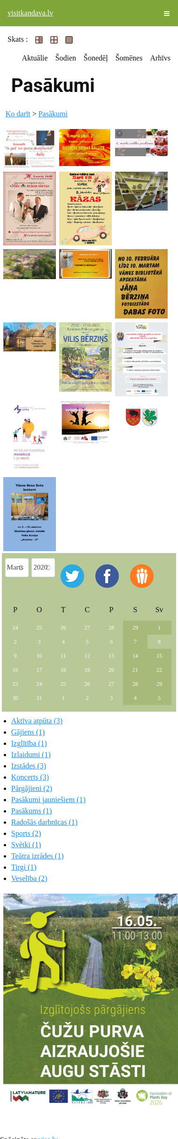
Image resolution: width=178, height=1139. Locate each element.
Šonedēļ (96, 58)
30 (15, 698)
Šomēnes (129, 58)
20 (111, 670)
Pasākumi (53, 114)
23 (15, 684)
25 (39, 627)
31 (39, 698)
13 (111, 656)
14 (135, 656)
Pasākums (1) (31, 811)
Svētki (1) (26, 845)
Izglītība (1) (29, 743)
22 (159, 670)
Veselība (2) (29, 878)
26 (63, 627)
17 (39, 670)
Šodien (65, 58)
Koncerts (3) (30, 777)
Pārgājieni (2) (31, 788)
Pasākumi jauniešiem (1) (48, 800)
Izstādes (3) (28, 766)
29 (135, 627)
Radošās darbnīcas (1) (44, 822)
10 (39, 656)
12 (87, 656)
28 (111, 627)
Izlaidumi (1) (31, 755)
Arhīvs (160, 58)
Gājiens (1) (28, 732)
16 (15, 670)
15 (159, 656)
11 (63, 656)
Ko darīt (18, 114)
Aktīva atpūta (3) (36, 721)
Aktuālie (35, 58)
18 (63, 670)
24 (15, 627)
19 (87, 670)
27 (87, 627)
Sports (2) (26, 833)
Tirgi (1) (24, 867)
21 (135, 670)
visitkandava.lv (30, 13)
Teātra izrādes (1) (37, 856)
